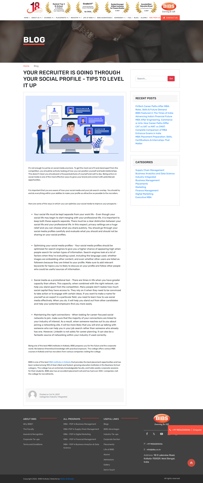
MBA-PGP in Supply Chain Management (81, 429)
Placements (141, 183)
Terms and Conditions (32, 444)
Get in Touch (109, 470)
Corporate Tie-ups (31, 439)
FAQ (129, 18)
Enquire (197, 430)
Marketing (140, 187)
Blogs (106, 424)
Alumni (107, 454)
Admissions (109, 459)
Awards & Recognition (33, 434)
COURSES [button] (48, 18)
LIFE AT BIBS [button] (89, 18)
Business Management (147, 180)
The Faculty (28, 429)
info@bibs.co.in (154, 449)
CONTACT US (170, 18)
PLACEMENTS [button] (62, 18)
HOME (27, 18)
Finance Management (146, 190)
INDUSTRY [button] (75, 18)
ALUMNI (144, 18)
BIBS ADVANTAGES (104, 18)
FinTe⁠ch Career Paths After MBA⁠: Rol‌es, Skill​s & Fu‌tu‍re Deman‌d (152, 108)
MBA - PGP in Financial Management (79, 439)
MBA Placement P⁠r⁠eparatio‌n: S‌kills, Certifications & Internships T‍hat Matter (153, 140)
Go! (171, 78)
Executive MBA (143, 197)
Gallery (107, 465)
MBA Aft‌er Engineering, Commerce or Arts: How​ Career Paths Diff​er (153, 121)
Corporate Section (112, 439)
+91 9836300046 (154, 444)
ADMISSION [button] (119, 18)
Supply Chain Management (149, 170)
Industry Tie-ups (111, 434)
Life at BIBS (109, 449)
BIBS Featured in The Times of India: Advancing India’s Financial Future (154, 115)
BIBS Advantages (111, 429)
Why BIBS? (28, 424)
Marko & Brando (67, 479)
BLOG (136, 18)
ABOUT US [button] (36, 18)
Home (26, 66)
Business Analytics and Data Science (155, 173)
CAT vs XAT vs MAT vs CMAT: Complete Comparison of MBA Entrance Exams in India (151, 130)
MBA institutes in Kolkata (60, 362)
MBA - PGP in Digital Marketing (77, 434)
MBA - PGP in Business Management (79, 424)
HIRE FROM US (154, 18)
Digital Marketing (144, 194)
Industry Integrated (145, 177)
